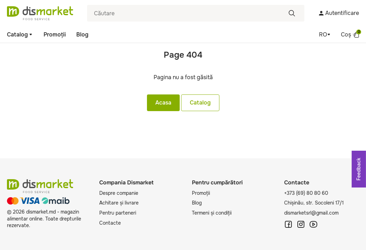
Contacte (110, 223)
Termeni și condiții (212, 213)
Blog (82, 34)
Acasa (163, 102)
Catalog (20, 34)
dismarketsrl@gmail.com (311, 213)
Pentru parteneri (117, 213)
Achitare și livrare (119, 203)
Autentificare (338, 13)
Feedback (359, 169)
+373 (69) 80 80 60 (306, 193)
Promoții (55, 34)
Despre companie (118, 193)
